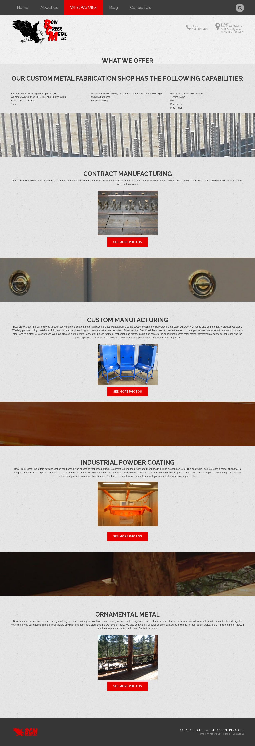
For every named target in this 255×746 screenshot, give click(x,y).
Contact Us (140, 7)
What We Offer (83, 7)
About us (49, 7)
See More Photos (127, 242)
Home (22, 7)
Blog (113, 7)
